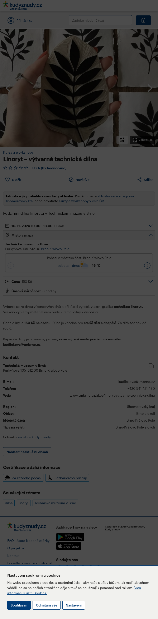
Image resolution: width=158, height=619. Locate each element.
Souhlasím (19, 605)
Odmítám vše (46, 605)
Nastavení (74, 605)
